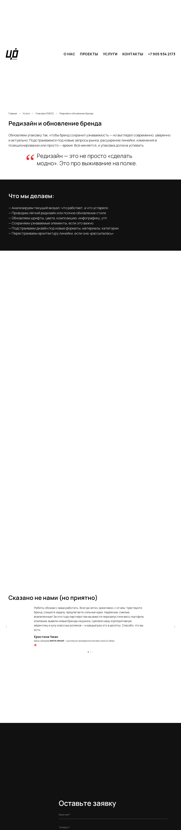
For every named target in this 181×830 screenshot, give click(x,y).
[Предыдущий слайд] (6, 627)
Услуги (26, 113)
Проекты (89, 53)
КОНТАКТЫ (132, 53)
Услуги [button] (110, 53)
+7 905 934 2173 (161, 53)
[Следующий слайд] (175, 627)
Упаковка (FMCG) (44, 113)
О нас (69, 53)
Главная (12, 113)
